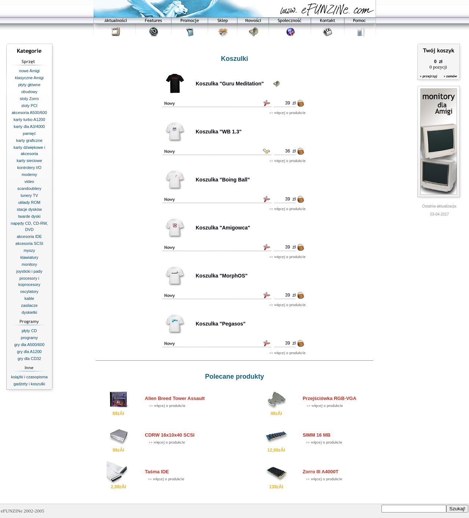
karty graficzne (29, 140)
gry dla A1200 (29, 351)
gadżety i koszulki (29, 384)
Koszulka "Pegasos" (220, 324)
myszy (29, 250)
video (29, 181)
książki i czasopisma (29, 377)
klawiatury (29, 257)
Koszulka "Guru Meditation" (230, 84)
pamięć (29, 133)
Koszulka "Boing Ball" (223, 180)
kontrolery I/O (29, 167)
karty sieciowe (29, 160)
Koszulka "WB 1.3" (218, 132)
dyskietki (29, 312)
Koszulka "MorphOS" (222, 276)
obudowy (29, 91)
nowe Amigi (29, 71)
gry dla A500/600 (29, 344)
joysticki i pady (29, 271)
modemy (29, 174)
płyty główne (29, 84)
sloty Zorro (29, 98)
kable (29, 298)
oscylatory (29, 291)
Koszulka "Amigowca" (223, 228)
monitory (29, 264)
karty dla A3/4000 (29, 126)
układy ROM (29, 202)
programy (29, 337)
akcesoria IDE (29, 236)
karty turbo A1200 (29, 119)
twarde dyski (29, 216)
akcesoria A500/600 (29, 112)
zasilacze (29, 305)
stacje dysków (29, 209)
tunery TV (29, 195)
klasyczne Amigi (29, 78)
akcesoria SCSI (29, 243)
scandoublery (29, 188)
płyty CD (29, 330)
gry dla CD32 (29, 358)
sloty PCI (29, 105)
